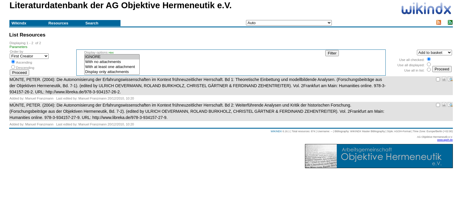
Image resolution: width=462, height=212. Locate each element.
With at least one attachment (112, 66)
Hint (111, 52)
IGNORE (112, 56)
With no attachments (112, 61)
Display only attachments (112, 71)
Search (91, 23)
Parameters (18, 47)
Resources (58, 23)
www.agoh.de (445, 139)
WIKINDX (276, 131)
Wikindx (18, 23)
